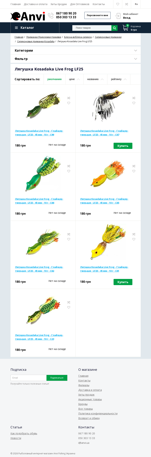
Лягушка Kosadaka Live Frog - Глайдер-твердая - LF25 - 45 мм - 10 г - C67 (104, 132)
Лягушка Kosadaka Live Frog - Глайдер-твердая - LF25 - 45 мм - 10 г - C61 (104, 268)
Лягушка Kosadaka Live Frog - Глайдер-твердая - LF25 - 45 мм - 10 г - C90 (39, 132)
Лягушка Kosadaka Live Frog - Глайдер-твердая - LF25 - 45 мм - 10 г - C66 (39, 200)
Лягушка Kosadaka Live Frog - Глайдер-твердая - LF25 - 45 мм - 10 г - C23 (39, 337)
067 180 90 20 (66, 13)
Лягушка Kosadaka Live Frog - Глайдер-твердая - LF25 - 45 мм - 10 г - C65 (104, 200)
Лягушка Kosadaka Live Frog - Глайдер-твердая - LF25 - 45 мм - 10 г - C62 (39, 268)
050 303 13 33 (66, 17)
